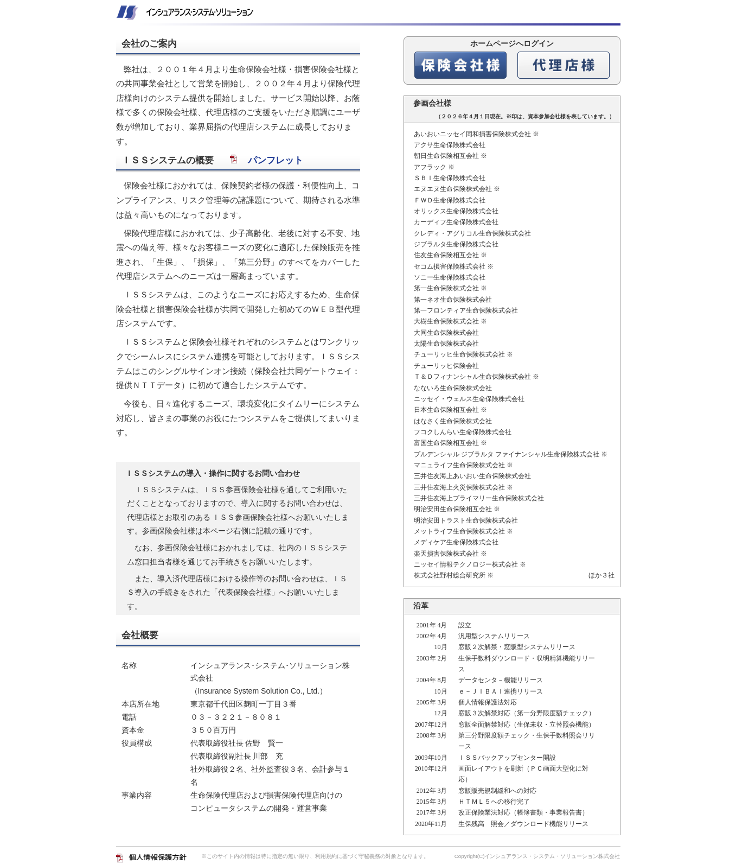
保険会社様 (460, 65)
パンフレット (266, 160)
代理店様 (563, 65)
